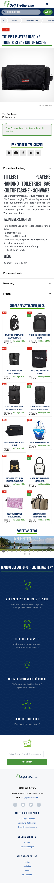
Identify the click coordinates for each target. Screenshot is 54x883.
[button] (5, 75)
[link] (27, 675)
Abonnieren (27, 762)
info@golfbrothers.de (29, 797)
